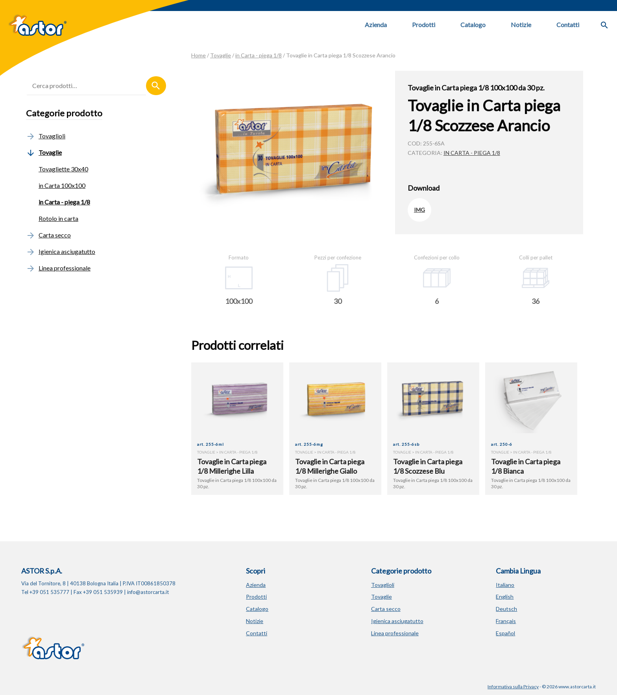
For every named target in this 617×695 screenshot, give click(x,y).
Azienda (376, 24)
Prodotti (423, 24)
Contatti (567, 24)
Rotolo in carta (58, 218)
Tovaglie (220, 55)
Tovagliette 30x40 (63, 169)
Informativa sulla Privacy (513, 686)
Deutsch (506, 608)
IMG (419, 209)
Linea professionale (58, 268)
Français (506, 621)
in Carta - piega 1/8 (258, 55)
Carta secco (48, 235)
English (505, 596)
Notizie (521, 24)
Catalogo (473, 24)
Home (198, 55)
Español (505, 633)
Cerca (156, 85)
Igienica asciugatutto (60, 251)
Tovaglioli (45, 136)
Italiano (505, 584)
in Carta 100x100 (62, 185)
